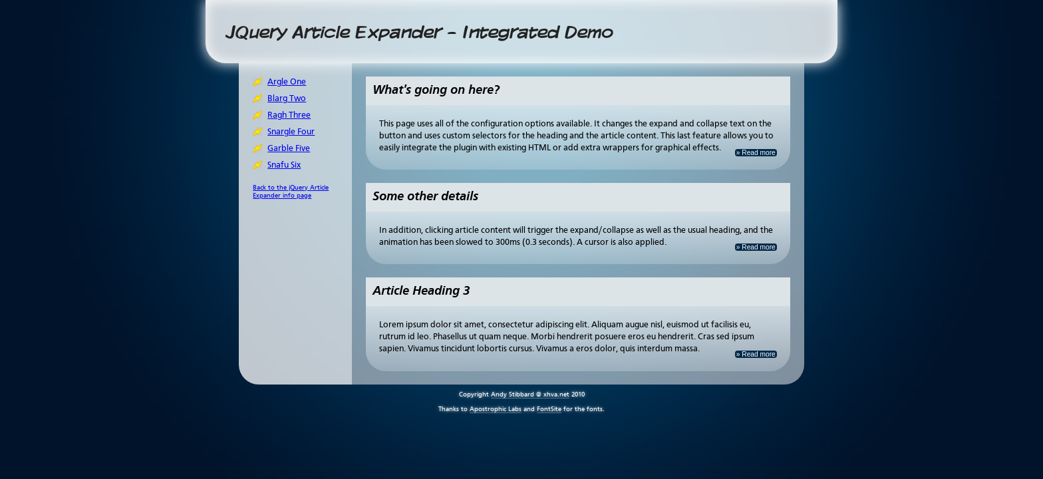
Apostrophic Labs (496, 409)
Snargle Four (291, 132)
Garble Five (288, 148)
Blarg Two (286, 98)
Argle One (286, 82)
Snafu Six (284, 165)
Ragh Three (289, 115)
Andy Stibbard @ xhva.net (530, 394)
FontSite (549, 409)
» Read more (756, 152)
